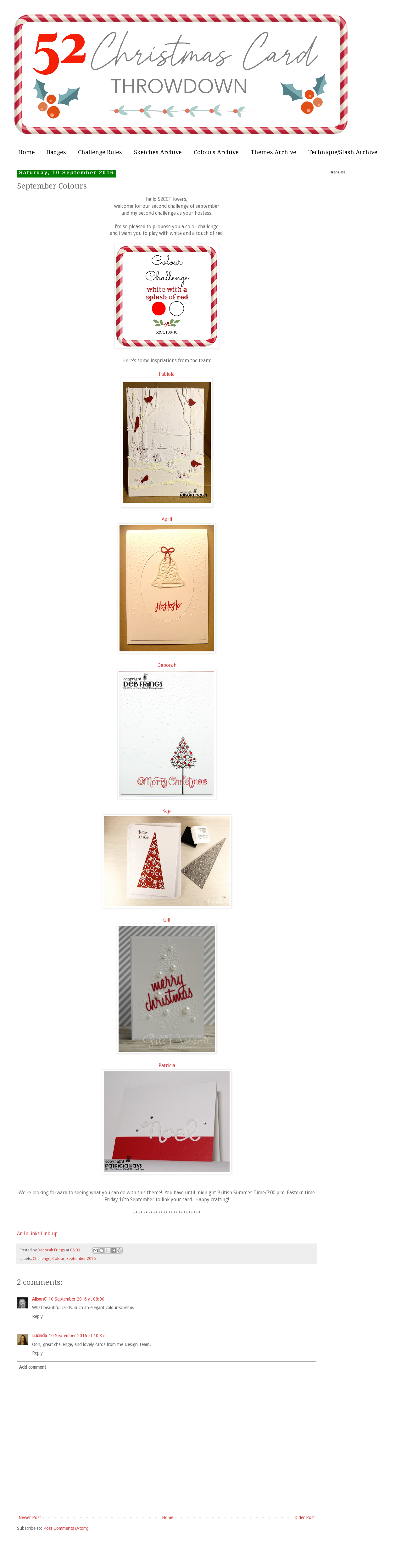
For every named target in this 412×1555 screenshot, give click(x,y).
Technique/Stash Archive (342, 152)
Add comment (32, 1367)
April (167, 519)
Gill (166, 920)
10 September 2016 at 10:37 (77, 1335)
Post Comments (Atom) (65, 1528)
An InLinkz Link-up (37, 1234)
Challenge (41, 1258)
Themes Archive (273, 152)
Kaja (166, 811)
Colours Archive (216, 152)
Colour (58, 1258)
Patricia (167, 1066)
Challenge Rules (100, 152)
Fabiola (167, 374)
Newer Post (30, 1517)
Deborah (166, 665)
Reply (37, 1316)
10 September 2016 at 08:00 (76, 1299)
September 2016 (81, 1258)
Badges (56, 152)
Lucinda (39, 1335)
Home (26, 152)
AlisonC (39, 1299)
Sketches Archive (158, 152)
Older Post (304, 1517)
